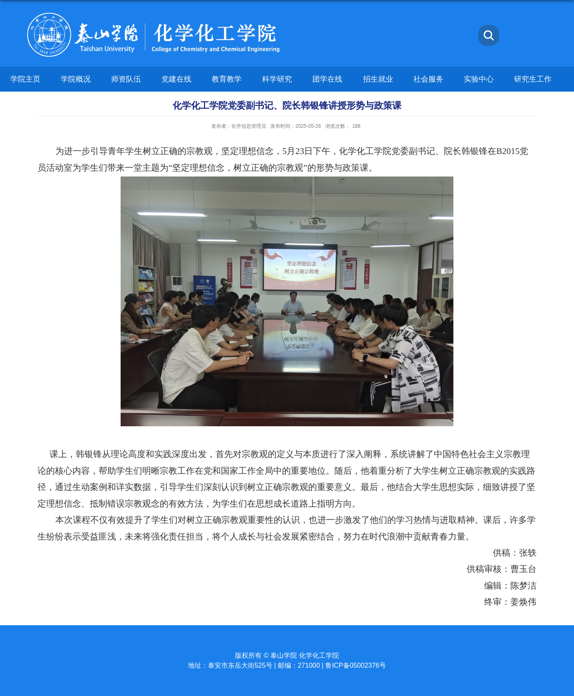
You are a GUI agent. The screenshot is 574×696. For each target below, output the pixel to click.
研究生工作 (533, 79)
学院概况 (76, 79)
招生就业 (378, 79)
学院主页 (25, 79)
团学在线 (327, 79)
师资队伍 (126, 79)
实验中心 (479, 79)
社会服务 (428, 79)
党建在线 (176, 79)
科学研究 (277, 79)
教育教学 (227, 79)
